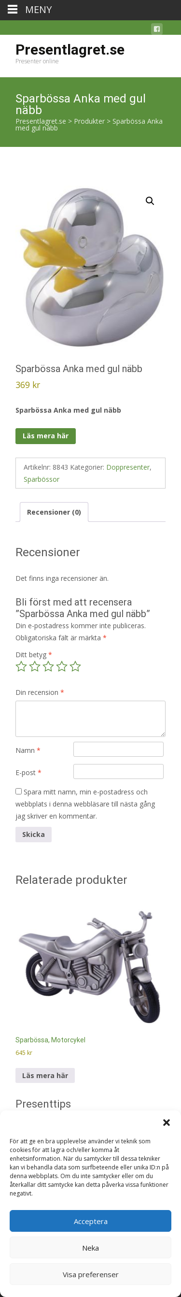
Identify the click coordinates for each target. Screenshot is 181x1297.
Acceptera (91, 1221)
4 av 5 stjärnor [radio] (62, 666)
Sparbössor (41, 479)
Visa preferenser (91, 1274)
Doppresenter (128, 467)
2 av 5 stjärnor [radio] (35, 666)
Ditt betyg (33, 654)
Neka (90, 1248)
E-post (28, 772)
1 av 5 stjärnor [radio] (21, 666)
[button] (166, 1122)
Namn (28, 750)
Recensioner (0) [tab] (54, 512)
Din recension (39, 692)
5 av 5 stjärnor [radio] (75, 666)
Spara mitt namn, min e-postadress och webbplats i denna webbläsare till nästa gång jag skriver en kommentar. (85, 804)
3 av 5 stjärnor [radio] (48, 666)
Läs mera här (46, 435)
